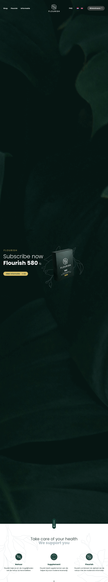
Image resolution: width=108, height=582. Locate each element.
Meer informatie (15, 274)
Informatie (25, 8)
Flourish (14, 8)
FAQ (70, 8)
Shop (5, 8)
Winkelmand (96, 8)
